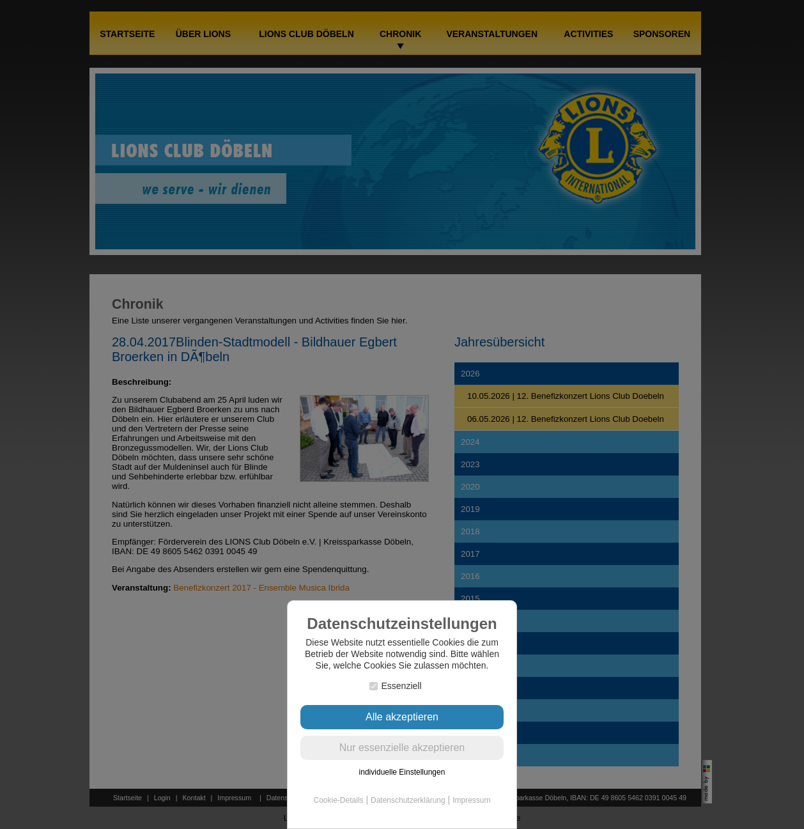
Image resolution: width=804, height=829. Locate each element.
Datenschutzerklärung (408, 800)
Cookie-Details (339, 800)
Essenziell (395, 686)
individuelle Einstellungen (402, 772)
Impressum (471, 800)
